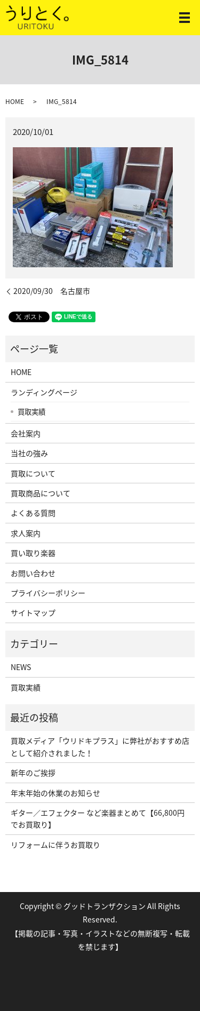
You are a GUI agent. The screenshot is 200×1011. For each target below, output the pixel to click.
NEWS (21, 667)
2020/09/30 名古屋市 (51, 291)
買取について (33, 473)
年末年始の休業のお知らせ (55, 792)
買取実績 (31, 411)
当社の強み (29, 453)
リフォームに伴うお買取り (55, 844)
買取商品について (40, 493)
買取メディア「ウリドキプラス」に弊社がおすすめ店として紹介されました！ (100, 746)
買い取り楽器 (33, 552)
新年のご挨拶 (33, 772)
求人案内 (26, 533)
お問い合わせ (33, 573)
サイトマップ (33, 612)
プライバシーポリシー (48, 592)
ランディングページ (44, 392)
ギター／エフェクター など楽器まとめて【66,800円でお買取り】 (98, 818)
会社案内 (26, 433)
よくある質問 (33, 512)
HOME (14, 101)
